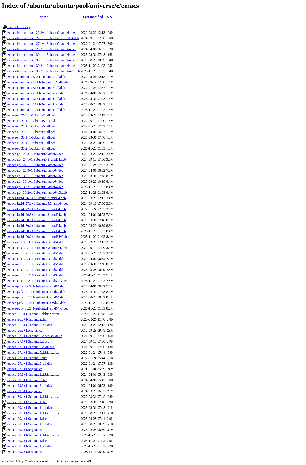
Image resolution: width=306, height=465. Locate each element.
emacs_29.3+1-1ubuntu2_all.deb (29, 385)
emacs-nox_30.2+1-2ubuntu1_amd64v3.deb (37, 281)
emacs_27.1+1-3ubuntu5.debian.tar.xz (33, 352)
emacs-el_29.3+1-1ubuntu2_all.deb (31, 132)
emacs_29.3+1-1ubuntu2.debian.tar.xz (33, 374)
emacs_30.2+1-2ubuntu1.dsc (27, 441)
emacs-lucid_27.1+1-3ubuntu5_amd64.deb (36, 209)
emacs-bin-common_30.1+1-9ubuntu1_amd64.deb (41, 60)
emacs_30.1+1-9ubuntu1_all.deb (29, 424)
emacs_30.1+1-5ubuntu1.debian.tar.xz (33, 396)
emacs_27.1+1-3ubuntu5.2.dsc (28, 341)
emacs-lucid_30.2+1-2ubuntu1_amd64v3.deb (38, 236)
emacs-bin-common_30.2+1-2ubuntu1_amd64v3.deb (43, 71)
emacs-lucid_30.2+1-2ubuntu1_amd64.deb (36, 231)
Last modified (93, 17)
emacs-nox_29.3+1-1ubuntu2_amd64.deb (35, 259)
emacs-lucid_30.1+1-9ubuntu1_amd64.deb (36, 225)
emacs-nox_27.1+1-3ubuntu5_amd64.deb (35, 253)
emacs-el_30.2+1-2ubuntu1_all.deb (31, 148)
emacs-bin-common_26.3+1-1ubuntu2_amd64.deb (41, 32)
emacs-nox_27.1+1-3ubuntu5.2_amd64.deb (37, 247)
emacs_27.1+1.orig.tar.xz (24, 369)
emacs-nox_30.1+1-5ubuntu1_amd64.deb (35, 264)
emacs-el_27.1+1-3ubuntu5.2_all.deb (32, 121)
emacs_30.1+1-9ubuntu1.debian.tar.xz (33, 413)
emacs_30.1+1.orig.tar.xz (24, 429)
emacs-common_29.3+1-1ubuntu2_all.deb (36, 93)
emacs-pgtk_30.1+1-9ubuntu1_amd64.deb (36, 297)
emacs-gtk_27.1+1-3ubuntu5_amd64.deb (35, 165)
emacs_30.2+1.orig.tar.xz (24, 452)
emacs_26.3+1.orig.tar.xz (24, 330)
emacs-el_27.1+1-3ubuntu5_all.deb (31, 126)
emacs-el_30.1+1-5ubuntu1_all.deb (31, 137)
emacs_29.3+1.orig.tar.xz (24, 391)
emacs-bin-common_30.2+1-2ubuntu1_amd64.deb (41, 65)
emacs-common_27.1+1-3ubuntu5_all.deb (36, 88)
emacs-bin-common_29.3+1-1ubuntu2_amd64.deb (41, 49)
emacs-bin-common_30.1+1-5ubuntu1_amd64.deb (41, 54)
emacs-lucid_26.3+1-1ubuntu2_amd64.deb (36, 198)
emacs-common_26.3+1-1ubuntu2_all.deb (36, 76)
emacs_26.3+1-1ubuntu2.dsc (27, 319)
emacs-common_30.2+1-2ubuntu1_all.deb (36, 110)
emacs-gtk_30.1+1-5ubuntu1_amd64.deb (35, 176)
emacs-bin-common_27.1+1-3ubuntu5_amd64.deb (41, 43)
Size (110, 17)
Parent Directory (18, 27)
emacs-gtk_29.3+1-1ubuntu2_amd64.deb (35, 170)
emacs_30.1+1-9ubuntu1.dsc (27, 418)
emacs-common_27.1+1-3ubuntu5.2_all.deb (37, 82)
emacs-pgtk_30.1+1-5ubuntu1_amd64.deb (36, 292)
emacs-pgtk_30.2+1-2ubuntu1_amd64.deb (36, 303)
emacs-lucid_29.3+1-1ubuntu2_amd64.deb (36, 214)
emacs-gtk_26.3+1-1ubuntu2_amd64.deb (35, 154)
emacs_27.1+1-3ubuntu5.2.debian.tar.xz (34, 336)
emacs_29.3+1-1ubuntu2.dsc (27, 380)
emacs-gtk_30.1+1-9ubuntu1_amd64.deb (35, 181)
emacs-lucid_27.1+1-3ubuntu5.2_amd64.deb (37, 203)
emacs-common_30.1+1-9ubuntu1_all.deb (36, 104)
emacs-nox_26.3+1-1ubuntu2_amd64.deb (35, 242)
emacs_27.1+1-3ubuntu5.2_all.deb (31, 347)
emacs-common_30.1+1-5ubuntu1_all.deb (36, 99)
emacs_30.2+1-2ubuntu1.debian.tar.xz (33, 435)
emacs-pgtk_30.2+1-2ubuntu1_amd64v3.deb (37, 308)
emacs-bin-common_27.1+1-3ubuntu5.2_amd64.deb (43, 38)
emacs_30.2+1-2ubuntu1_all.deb (29, 446)
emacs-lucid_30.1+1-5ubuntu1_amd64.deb (36, 220)
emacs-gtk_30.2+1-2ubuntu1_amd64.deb (35, 187)
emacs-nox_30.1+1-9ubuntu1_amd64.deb (35, 270)
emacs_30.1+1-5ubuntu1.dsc (27, 402)
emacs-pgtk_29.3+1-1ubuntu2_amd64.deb (36, 286)
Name (43, 17)
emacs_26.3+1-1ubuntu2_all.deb (29, 325)
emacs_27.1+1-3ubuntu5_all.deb (29, 363)
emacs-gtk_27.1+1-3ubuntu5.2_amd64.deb (36, 159)
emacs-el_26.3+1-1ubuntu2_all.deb (31, 115)
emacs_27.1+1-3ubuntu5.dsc (27, 358)
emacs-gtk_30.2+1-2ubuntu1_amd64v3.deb (37, 192)
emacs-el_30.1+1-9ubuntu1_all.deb (31, 143)
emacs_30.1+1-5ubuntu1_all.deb (29, 407)
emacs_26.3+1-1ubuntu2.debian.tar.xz (33, 314)
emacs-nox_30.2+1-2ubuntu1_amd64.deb (35, 275)
